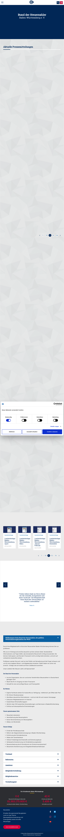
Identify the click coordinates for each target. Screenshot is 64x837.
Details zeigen (54, 426)
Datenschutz (30, 835)
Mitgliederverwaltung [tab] (13, 771)
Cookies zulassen (52, 431)
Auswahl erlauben (32, 431)
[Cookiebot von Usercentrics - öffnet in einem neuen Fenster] (55, 404)
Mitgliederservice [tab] (11, 776)
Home (24, 835)
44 (57, 235)
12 (53, 235)
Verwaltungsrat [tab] (11, 782)
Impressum (38, 835)
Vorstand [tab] (8, 754)
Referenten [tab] (9, 760)
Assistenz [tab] (8, 765)
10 (47, 235)
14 (55, 555)
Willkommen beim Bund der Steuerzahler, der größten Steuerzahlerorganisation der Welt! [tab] (24, 638)
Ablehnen (12, 431)
